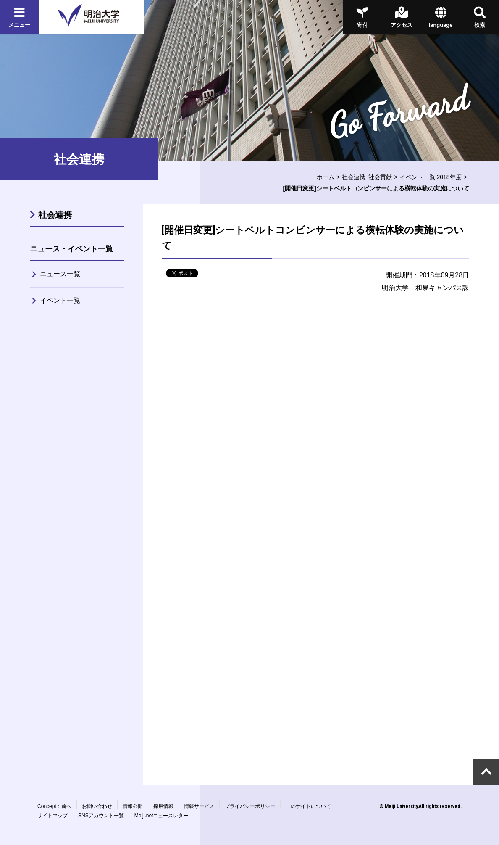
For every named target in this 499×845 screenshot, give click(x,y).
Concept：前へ (54, 806)
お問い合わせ (97, 806)
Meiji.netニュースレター (161, 815)
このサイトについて (308, 806)
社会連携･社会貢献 (367, 177)
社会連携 (55, 214)
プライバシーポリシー (250, 806)
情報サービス (199, 806)
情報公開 (133, 806)
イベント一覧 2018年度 (431, 177)
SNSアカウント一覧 (101, 815)
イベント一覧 (60, 300)
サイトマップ (52, 815)
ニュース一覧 (60, 273)
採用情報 (163, 806)
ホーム (325, 177)
